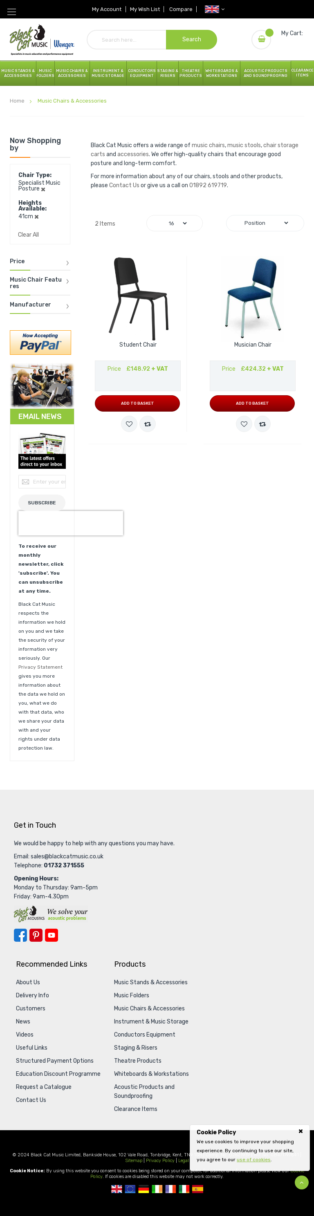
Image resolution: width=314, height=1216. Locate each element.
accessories (133, 154)
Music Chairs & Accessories (149, 1008)
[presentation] (70, 523)
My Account (106, 9)
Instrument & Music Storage (108, 73)
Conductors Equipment (144, 1034)
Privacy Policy (160, 1160)
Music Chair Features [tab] (36, 283)
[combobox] (152, 39)
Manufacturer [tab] (30, 305)
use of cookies (254, 1159)
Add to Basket (137, 403)
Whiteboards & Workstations (221, 73)
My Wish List (145, 9)
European (130, 1189)
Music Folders (45, 73)
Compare (181, 9)
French (170, 1189)
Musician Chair (252, 345)
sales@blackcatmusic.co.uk (67, 856)
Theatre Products (190, 73)
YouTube (51, 935)
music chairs (208, 145)
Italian (184, 1189)
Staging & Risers (135, 1047)
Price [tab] (17, 261)
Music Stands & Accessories (18, 73)
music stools (244, 145)
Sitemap (133, 1160)
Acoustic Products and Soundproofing (265, 73)
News (23, 1021)
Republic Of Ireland (157, 1189)
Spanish (197, 1189)
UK (116, 1189)
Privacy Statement (40, 667)
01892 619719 (208, 185)
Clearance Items (302, 72)
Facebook (20, 935)
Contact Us (124, 185)
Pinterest (36, 935)
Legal (183, 1160)
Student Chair (138, 345)
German (143, 1189)
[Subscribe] (42, 503)
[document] (250, 1146)
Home (18, 101)
